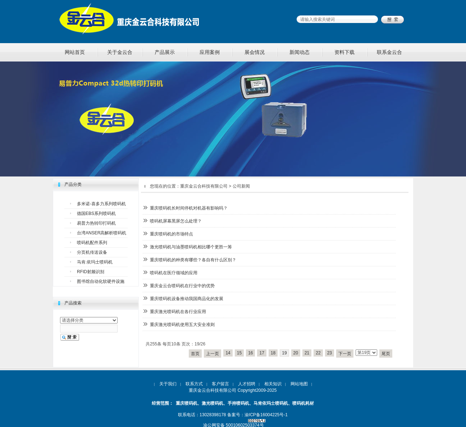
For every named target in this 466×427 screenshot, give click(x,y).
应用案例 (210, 52)
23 (329, 352)
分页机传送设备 (92, 252)
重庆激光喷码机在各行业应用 (178, 311)
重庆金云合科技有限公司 (204, 186)
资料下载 (344, 52)
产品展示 (165, 52)
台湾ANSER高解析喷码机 (101, 232)
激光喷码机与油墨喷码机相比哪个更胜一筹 (191, 246)
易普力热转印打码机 (96, 223)
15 (239, 352)
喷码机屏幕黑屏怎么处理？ (176, 221)
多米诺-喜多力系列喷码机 (101, 203)
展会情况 (255, 52)
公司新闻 (241, 186)
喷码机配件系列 (92, 242)
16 (250, 352)
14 (227, 352)
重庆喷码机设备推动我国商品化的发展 (186, 298)
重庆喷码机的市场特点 (171, 234)
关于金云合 (119, 52)
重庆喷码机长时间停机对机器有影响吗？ (189, 208)
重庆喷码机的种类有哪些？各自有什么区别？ (193, 259)
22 (318, 352)
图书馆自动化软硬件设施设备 (100, 282)
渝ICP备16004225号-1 (266, 414)
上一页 (212, 353)
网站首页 (75, 52)
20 (295, 352)
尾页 (386, 353)
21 (307, 352)
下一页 (344, 353)
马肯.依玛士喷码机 (95, 262)
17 (261, 352)
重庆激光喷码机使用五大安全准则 (182, 324)
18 (273, 352)
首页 (195, 353)
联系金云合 (389, 52)
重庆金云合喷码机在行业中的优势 (182, 285)
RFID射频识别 (90, 271)
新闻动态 (299, 52)
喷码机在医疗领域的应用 (173, 272)
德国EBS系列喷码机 (96, 213)
